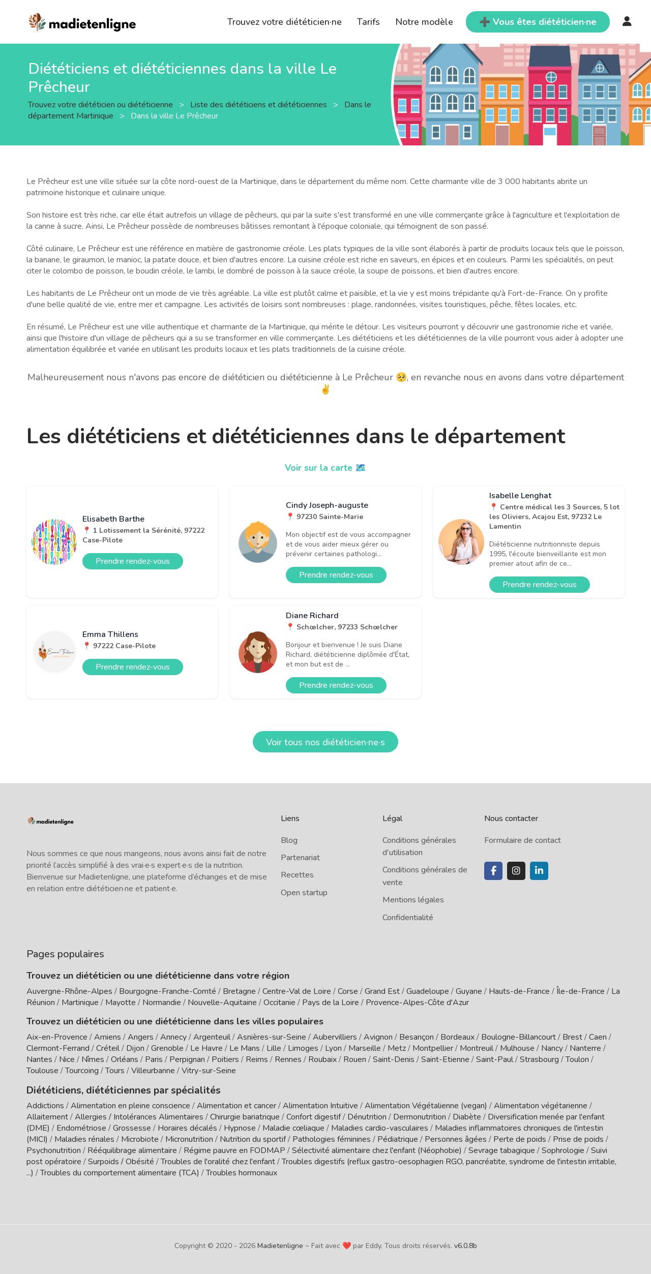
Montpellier (432, 1048)
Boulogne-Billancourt (518, 1037)
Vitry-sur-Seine (209, 1070)
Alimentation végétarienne (540, 1104)
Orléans (124, 1059)
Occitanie (279, 1002)
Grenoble (167, 1048)
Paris (154, 1059)
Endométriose (81, 1127)
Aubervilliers (335, 1037)
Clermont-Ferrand (58, 1048)
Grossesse (132, 1127)
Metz (397, 1048)
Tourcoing (82, 1070)
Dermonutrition (420, 1115)
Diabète (467, 1115)
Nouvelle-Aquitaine (222, 1002)
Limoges (303, 1048)
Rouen (354, 1059)
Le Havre (206, 1048)
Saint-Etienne (445, 1059)
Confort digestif (313, 1115)
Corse (348, 991)
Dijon (135, 1048)
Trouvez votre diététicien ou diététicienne (101, 104)
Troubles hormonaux (241, 1171)
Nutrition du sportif (253, 1138)
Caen (598, 1037)
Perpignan (187, 1059)
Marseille (364, 1048)
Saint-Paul (494, 1059)
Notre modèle (424, 22)
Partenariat (300, 857)
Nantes (39, 1059)
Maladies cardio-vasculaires (379, 1127)
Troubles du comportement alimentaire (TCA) (119, 1171)
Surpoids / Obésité (121, 1160)
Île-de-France (580, 991)
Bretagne (239, 991)
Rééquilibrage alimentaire (132, 1149)
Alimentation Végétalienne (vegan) (426, 1104)
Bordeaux (457, 1037)
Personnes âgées (456, 1138)
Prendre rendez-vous (133, 561)
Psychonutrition (53, 1149)
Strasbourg (539, 1059)
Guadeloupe (427, 991)
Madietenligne (280, 1245)
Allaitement (47, 1115)
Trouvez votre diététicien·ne (284, 22)
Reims (257, 1059)
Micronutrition (189, 1138)
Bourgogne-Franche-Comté (167, 991)
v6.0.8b (465, 1245)
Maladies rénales (84, 1138)
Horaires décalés (187, 1127)
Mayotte (120, 1002)
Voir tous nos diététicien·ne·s (325, 742)
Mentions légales (413, 899)
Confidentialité (407, 917)
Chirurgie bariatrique (245, 1115)
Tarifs (368, 22)
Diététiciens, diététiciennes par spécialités (117, 1089)
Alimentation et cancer (236, 1104)
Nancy (552, 1048)
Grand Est (382, 991)
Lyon (333, 1048)
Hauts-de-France (519, 991)
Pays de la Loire (330, 1002)
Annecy (173, 1037)
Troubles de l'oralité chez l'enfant (218, 1160)
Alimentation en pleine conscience (130, 1104)
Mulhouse (517, 1048)
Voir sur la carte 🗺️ (325, 468)
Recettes (297, 875)
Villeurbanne (153, 1070)
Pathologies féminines (331, 1138)
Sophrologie (563, 1149)
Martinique (80, 1002)
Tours (115, 1070)
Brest (572, 1037)
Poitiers (225, 1059)
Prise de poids (578, 1138)
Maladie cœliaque (293, 1127)
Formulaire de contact (522, 840)
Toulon (577, 1059)
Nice (67, 1059)
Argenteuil (211, 1037)
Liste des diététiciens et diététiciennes (259, 104)
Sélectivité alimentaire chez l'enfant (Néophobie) (377, 1149)
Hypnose (240, 1127)
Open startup (304, 892)
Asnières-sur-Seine (271, 1037)
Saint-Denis (394, 1059)
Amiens (107, 1037)
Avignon (378, 1037)
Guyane (469, 991)
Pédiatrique (397, 1138)
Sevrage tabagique (501, 1149)
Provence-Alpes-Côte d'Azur (417, 1002)
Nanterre (585, 1048)
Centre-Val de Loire (296, 991)
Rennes (288, 1059)
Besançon (416, 1037)
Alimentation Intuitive (320, 1104)
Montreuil (476, 1048)
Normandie (161, 1002)
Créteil (108, 1048)
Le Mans (244, 1048)
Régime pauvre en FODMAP (234, 1149)
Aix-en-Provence (56, 1037)
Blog (289, 840)
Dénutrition (367, 1115)
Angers (141, 1037)
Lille (274, 1048)
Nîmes (92, 1059)
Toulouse (42, 1070)
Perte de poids (519, 1138)
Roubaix (322, 1059)
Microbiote (141, 1138)
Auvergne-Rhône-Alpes (69, 991)
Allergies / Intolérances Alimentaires (139, 1115)
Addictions (45, 1104)
